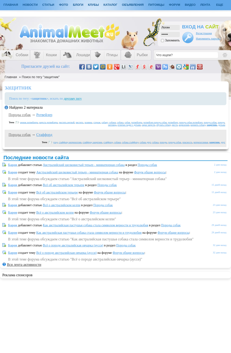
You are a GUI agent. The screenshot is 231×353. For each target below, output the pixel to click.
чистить (79, 122)
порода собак (210, 122)
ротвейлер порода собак (155, 122)
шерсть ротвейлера (48, 122)
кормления (184, 125)
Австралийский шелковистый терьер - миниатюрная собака (84, 165)
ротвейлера (136, 122)
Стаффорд (44, 135)
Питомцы (156, 4)
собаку (104, 122)
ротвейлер (173, 122)
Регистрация (204, 33)
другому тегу (73, 98)
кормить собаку (197, 125)
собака (120, 122)
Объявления (133, 4)
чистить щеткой (66, 122)
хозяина (88, 122)
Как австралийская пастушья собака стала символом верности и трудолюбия (95, 225)
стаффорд (108, 142)
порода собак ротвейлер (191, 122)
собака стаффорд (130, 142)
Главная (11, 77)
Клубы (93, 4)
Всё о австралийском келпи (61, 205)
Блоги (78, 4)
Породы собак (20, 115)
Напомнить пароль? (208, 38)
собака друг (145, 142)
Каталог (110, 4)
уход (55, 142)
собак (127, 122)
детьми (221, 125)
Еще (219, 4)
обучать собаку (163, 125)
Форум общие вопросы (150, 172)
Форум (174, 4)
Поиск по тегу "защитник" (41, 77)
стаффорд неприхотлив (70, 142)
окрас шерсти (148, 125)
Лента (205, 4)
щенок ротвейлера (29, 122)
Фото (63, 4)
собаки (112, 122)
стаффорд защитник (92, 142)
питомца (112, 125)
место (175, 125)
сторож (96, 122)
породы (163, 142)
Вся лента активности (24, 265)
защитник (212, 125)
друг (223, 142)
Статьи (48, 4)
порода (221, 122)
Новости (30, 4)
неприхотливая (200, 142)
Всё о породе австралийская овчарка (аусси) (73, 245)
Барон (12, 165)
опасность (187, 142)
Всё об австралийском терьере (64, 185)
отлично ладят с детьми (129, 125)
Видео (190, 4)
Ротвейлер (44, 115)
